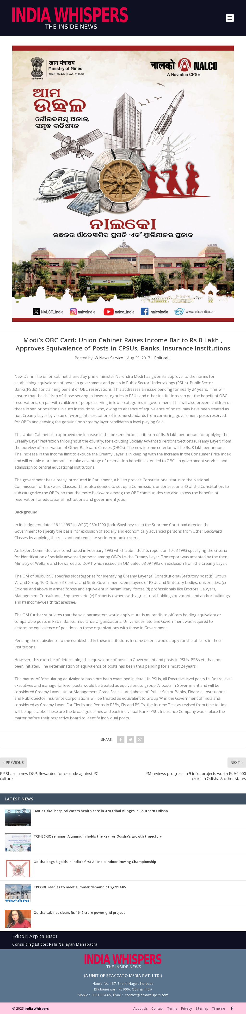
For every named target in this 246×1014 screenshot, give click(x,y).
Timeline (218, 1008)
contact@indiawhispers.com (146, 995)
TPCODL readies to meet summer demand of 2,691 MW (80, 887)
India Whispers (37, 1008)
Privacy (186, 1008)
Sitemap (202, 1008)
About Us (140, 1008)
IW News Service (108, 358)
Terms (172, 1008)
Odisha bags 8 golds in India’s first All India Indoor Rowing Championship (95, 861)
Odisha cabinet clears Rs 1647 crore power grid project (79, 912)
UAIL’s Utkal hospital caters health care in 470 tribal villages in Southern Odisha (101, 811)
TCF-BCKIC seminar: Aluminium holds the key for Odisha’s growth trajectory (98, 836)
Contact (157, 1008)
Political (161, 358)
